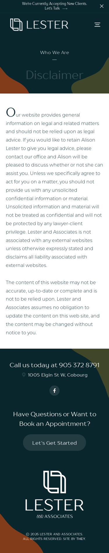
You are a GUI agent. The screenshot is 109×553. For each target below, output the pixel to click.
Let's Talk (56, 8)
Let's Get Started (54, 442)
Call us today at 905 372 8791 (54, 365)
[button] (97, 24)
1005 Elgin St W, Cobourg (54, 375)
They (80, 539)
